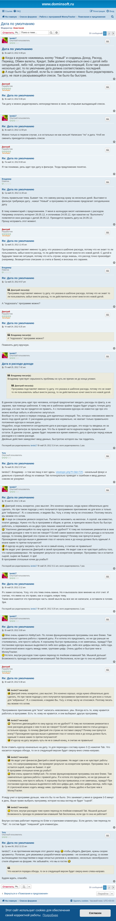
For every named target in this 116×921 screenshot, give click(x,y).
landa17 (13, 38)
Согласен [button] (95, 913)
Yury (4, 453)
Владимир (6, 179)
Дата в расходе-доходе (17, 363)
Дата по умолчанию (18, 24)
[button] (113, 33)
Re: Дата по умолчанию (18, 95)
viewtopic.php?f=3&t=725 (69, 472)
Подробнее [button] (50, 915)
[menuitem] (17, 11)
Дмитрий (6, 84)
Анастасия (18, 28)
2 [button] (109, 33)
